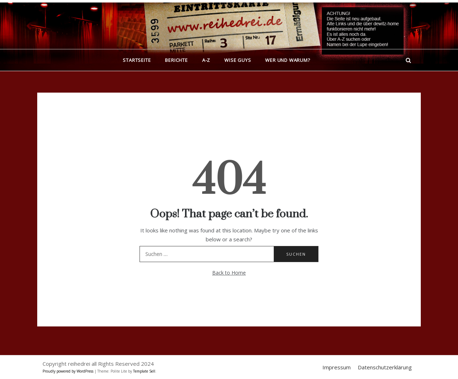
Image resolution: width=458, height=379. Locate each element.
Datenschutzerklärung (385, 367)
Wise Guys (237, 60)
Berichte (176, 60)
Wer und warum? (287, 60)
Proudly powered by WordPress (68, 371)
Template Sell (144, 371)
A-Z (206, 60)
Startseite (137, 60)
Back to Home (229, 272)
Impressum (336, 367)
